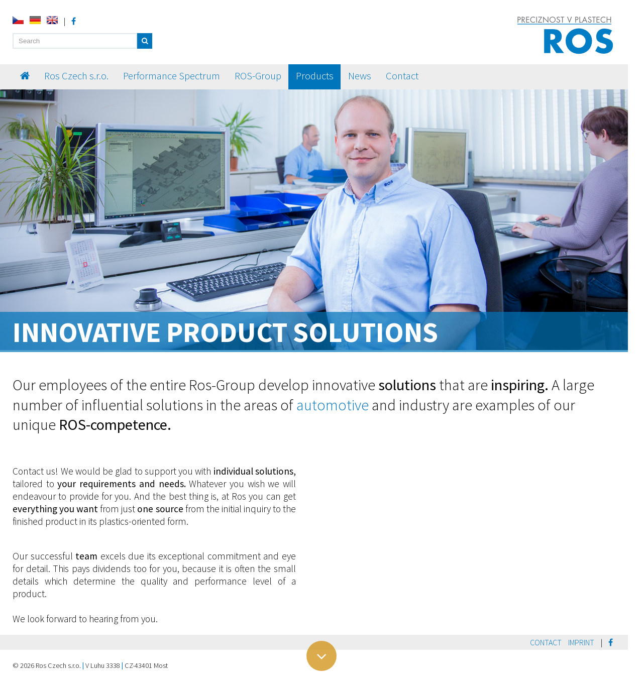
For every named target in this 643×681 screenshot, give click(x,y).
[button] (144, 41)
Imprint (581, 642)
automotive (332, 404)
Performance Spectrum (171, 75)
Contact (402, 75)
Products (315, 75)
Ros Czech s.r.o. (76, 75)
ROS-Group (258, 75)
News (359, 75)
